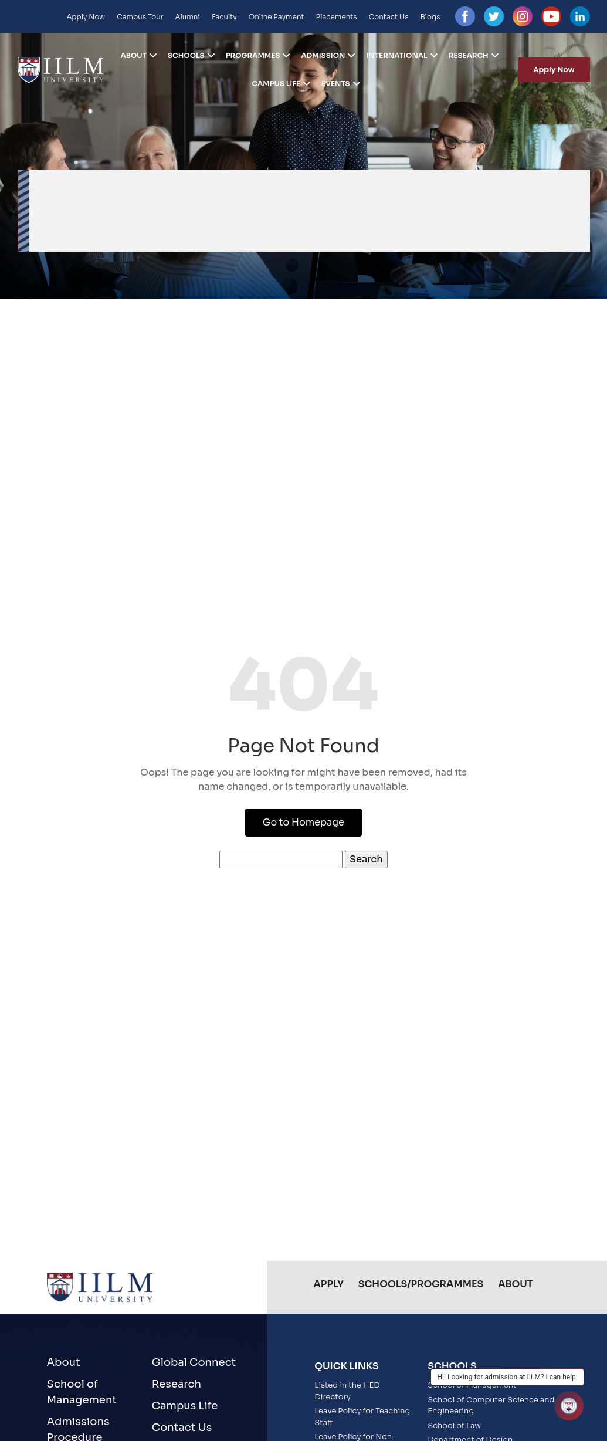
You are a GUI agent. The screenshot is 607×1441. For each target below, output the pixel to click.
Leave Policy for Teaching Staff (362, 1417)
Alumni (187, 16)
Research (469, 55)
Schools (186, 55)
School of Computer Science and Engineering (491, 1405)
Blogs (430, 16)
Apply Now (85, 16)
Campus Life (276, 84)
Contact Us (389, 16)
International (396, 55)
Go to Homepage (303, 822)
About (134, 55)
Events (335, 84)
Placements (336, 16)
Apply (329, 1284)
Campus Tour (140, 16)
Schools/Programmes (420, 1284)
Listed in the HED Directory (347, 1391)
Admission (323, 55)
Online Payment (276, 16)
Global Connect (194, 1362)
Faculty (224, 16)
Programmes (253, 55)
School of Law (454, 1425)
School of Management (82, 1392)
